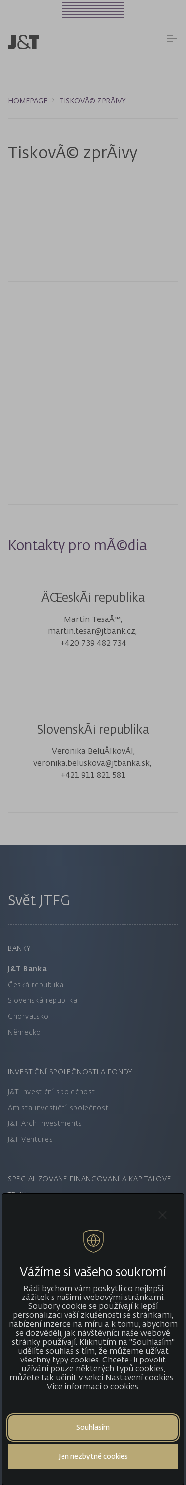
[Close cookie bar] (162, 1215)
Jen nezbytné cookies (93, 1456)
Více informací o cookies (92, 1386)
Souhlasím (93, 1427)
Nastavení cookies (139, 1377)
